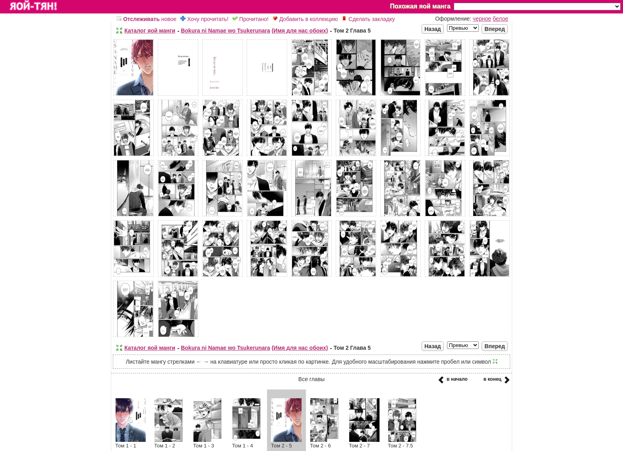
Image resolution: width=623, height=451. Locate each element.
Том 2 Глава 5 (352, 30)
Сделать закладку (368, 19)
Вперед (494, 29)
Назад (432, 29)
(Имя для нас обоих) (300, 30)
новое (146, 19)
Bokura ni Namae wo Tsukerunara (225, 30)
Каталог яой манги (149, 30)
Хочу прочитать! (204, 19)
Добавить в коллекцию (305, 19)
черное (482, 18)
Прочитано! (250, 19)
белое (500, 18)
